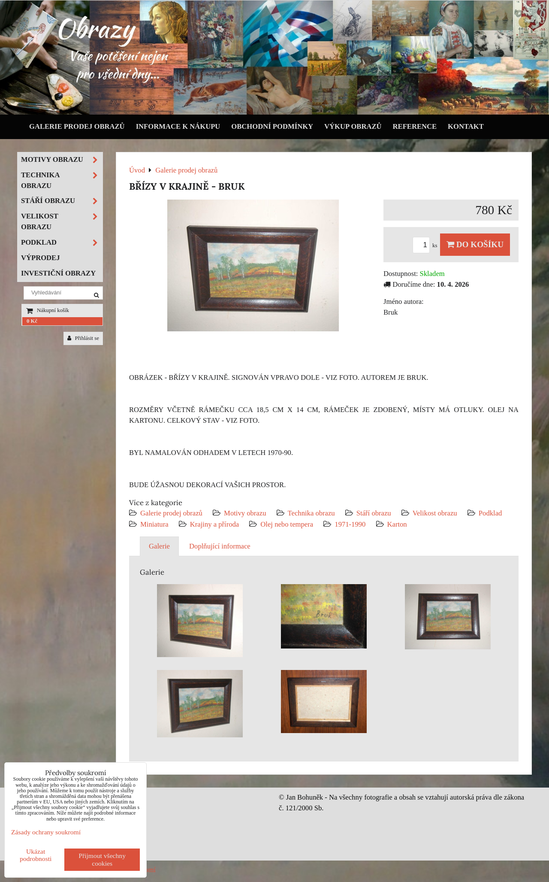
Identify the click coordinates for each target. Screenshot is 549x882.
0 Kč (32, 321)
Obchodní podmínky (272, 126)
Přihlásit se (83, 338)
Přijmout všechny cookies (102, 859)
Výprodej (40, 258)
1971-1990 (350, 524)
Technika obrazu (311, 513)
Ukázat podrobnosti (36, 855)
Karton (397, 524)
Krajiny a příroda (214, 524)
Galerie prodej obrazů (77, 126)
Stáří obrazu (373, 513)
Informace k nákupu (178, 126)
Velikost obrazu (435, 513)
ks (426, 245)
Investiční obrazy (58, 273)
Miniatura (154, 524)
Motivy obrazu (245, 513)
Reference (415, 126)
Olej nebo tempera (286, 524)
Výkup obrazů (352, 126)
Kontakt (466, 126)
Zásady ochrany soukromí (46, 832)
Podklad (490, 513)
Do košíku (475, 244)
